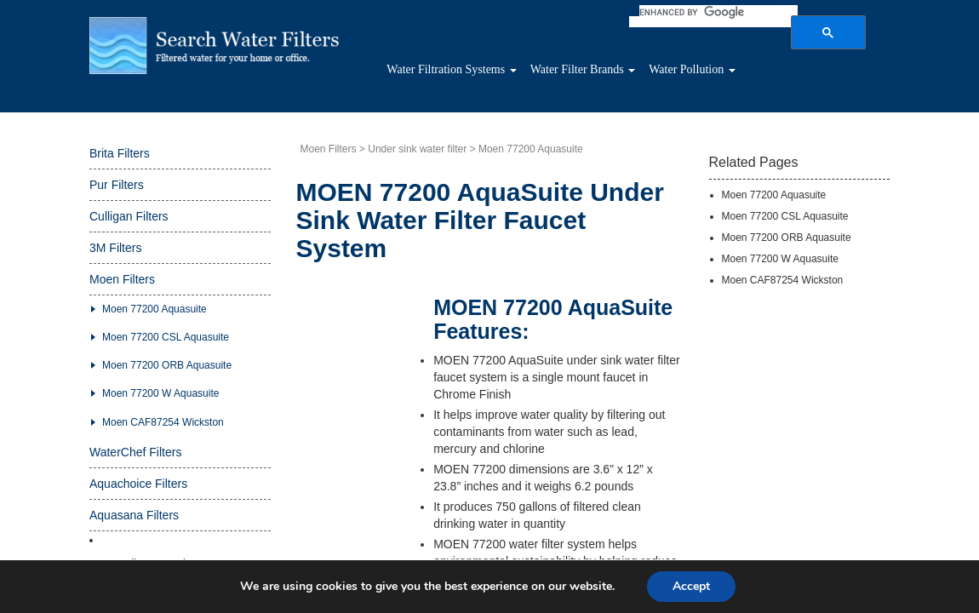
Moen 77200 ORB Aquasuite (167, 374)
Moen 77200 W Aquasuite (160, 402)
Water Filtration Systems (500, 73)
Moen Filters (122, 288)
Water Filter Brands (659, 73)
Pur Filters (116, 193)
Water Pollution (792, 73)
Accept (691, 586)
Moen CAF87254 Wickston (163, 431)
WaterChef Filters (135, 460)
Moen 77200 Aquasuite (154, 318)
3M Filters (115, 256)
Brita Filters (119, 162)
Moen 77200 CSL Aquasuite (165, 346)
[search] (740, 12)
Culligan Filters (129, 225)
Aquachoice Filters (138, 492)
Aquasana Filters (134, 523)
